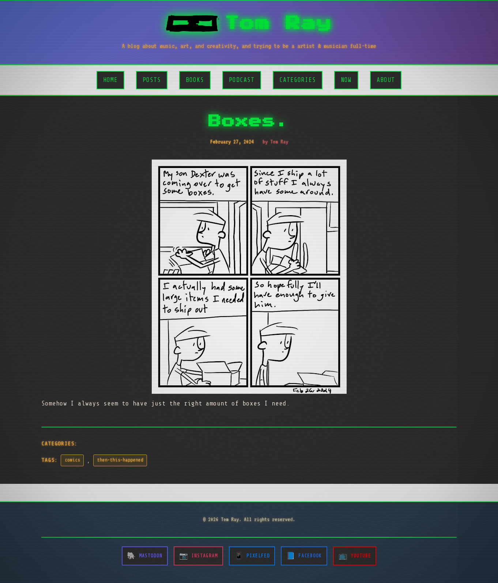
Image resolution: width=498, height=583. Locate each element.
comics (72, 460)
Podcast (241, 79)
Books (195, 79)
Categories (297, 79)
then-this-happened (120, 460)
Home (110, 79)
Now (346, 79)
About (386, 79)
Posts (152, 79)
